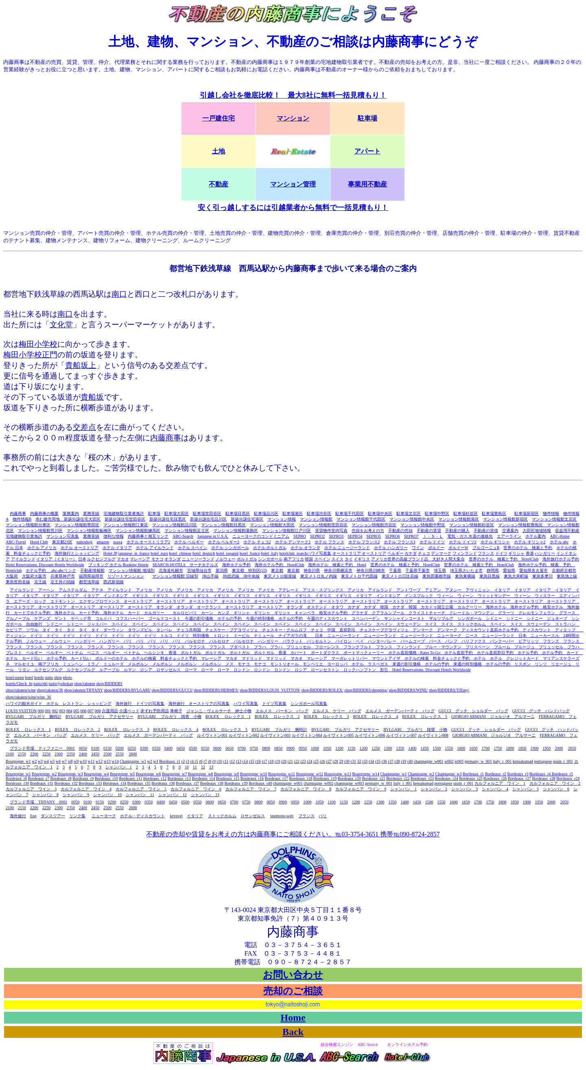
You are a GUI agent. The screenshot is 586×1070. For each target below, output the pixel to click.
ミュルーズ (111, 664)
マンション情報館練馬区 (138, 530)
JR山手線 (210, 576)
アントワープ (406, 590)
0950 (303, 748)
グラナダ (358, 612)
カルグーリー (469, 607)
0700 (242, 748)
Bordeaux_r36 (163, 783)
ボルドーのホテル (109, 658)
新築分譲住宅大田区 (82, 519)
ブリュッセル (296, 647)
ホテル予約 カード (558, 652)
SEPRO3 (336, 536)
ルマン (128, 669)
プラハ (258, 647)
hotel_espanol (227, 553)
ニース (471, 635)
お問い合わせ (293, 974)
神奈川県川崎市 (370, 570)
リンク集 (77, 816)
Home (292, 1017)
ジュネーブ (557, 618)
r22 (296, 761)
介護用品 (110, 711)
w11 (91, 761)
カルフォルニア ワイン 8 (305, 789)
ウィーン (443, 595)
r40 (410, 761)
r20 (283, 761)
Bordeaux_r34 (114, 783)
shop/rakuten (84, 683)
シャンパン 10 (107, 794)
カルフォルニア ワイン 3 (31, 789)
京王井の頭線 (62, 582)
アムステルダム (71, 590)
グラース (565, 612)
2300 (59, 754)
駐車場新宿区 (526, 513)
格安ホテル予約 (333, 612)
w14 (115, 761)
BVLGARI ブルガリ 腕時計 (33, 716)
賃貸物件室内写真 (331, 530)
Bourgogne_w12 (309, 774)
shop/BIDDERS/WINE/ (408, 690)
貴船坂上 (80, 365)
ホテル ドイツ (432, 542)
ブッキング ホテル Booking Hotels (118, 564)
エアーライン (509, 536)
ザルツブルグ (439, 618)
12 (203, 767)
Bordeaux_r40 (260, 783)
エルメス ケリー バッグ (337, 711)
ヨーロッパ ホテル (345, 664)
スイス (337, 559)
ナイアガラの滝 (290, 635)
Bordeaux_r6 (16, 778)
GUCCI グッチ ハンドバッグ (541, 711)
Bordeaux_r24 (446, 778)
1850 (522, 748)
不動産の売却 (400, 530)
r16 (257, 761)
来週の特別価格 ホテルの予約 (479, 664)
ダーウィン (111, 630)
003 (62, 711)
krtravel (176, 816)
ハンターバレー (380, 641)
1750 (498, 748)
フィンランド (465, 553)
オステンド (315, 607)
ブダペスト (237, 647)
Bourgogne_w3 (70, 774)
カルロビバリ (182, 612)
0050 (83, 748)
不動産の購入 (457, 530)
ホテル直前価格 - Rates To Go (414, 652)
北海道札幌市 (171, 570)
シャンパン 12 (172, 794)
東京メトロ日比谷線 (400, 576)
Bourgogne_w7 (174, 774)
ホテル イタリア (117, 547)
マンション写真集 (62, 536)
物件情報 (551, 513)
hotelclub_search (293, 553)
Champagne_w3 (448, 774)
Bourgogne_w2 (44, 774)
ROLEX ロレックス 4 (375, 716)
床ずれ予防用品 (154, 711)
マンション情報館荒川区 (40, 530)
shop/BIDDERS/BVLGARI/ (127, 690)
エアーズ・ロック (28, 601)
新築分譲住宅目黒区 (167, 519)
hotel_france (250, 553)
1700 (485, 748)
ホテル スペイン (193, 547)
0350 (156, 748)
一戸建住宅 (218, 118)
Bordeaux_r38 (211, 783)
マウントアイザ (386, 658)
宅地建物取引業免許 (24, 536)
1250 (376, 748)
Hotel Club (39, 542)
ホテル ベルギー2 (224, 542)
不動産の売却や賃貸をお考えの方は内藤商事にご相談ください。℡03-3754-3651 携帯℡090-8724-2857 (293, 834)
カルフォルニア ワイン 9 (360, 789)
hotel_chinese (180, 553)
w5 (52, 761)
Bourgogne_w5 (122, 774)
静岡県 (493, 570)
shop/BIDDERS (109, 683)
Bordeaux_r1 (169, 761)
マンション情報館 (316, 519)
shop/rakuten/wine (21, 690)
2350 (71, 754)
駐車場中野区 (437, 513)
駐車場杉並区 (465, 513)
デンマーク (441, 553)
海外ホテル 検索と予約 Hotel (337, 564)
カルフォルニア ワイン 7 (250, 789)
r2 (183, 761)
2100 (10, 754)
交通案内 (510, 530)
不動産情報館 (92, 570)
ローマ (189, 669)
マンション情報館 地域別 (132, 570)
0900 (290, 748)
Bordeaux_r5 (562, 774)
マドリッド (250, 658)
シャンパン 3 (464, 789)
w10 (83, 761)
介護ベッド (129, 711)
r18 (270, 761)
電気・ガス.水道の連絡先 (470, 536)
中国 (333, 630)
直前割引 (347, 630)
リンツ (539, 664)
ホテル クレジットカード (512, 658)
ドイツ (501, 553)
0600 (217, 748)
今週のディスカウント (325, 618)
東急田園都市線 (436, 576)
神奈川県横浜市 (338, 570)
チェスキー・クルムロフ (284, 630)
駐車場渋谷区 (319, 513)
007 (90, 711)
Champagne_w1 (133, 761)
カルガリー (154, 612)
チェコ (424, 553)
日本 (82, 559)
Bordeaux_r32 (65, 783)
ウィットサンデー (492, 595)
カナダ (411, 553)
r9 (214, 761)
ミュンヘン (71, 664)
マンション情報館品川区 (174, 525)
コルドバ (101, 618)
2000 (559, 748)
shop (58, 677)
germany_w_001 (478, 761)
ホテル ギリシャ (495, 542)
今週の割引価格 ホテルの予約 (213, 618)
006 (84, 711)
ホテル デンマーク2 (293, 542)
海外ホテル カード (119, 612)
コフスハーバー (128, 618)
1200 (363, 748)
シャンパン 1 (118, 767)
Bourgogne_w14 (365, 774)
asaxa (117, 542)
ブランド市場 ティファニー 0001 (42, 748)
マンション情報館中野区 (422, 525)
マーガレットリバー (347, 658)
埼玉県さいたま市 (466, 570)
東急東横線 (465, 576)
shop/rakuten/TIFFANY (83, 690)
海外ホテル (496, 607)
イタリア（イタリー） (56, 559)
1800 (510, 748)
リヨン (22, 669)
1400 (412, 748)
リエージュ (559, 664)
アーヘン (46, 590)
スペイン (322, 559)
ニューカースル (545, 635)
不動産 (218, 184)
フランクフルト (357, 647)
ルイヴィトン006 (370, 735)
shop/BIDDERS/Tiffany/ (449, 690)
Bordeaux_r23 (422, 778)
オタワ (335, 607)
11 (195, 767)
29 (341, 761)
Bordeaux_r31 (41, 783)
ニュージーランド (198, 559)
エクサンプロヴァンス (97, 601)
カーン (205, 612)
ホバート (296, 652)
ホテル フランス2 (364, 542)
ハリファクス (471, 641)
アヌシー (451, 590)
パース (433, 641)
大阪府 (12, 576)
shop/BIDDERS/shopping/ (366, 690)
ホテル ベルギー (189, 542)
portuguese (543, 761)
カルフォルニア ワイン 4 (86, 789)
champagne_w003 (349, 783)
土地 (218, 151)
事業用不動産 (367, 184)
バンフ (449, 641)
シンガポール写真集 (309, 703)
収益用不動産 (567, 530)
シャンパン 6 (556, 789)
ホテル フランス (329, 542)
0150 (107, 748)
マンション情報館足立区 (186, 530)
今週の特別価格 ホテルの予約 (272, 618)
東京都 (277, 570)
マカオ (123, 559)
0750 (254, 748)
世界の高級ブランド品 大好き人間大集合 (426, 559)
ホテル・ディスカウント (142, 816)
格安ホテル (551, 607)
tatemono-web (281, 816)
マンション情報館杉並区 (471, 525)
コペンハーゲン (364, 618)
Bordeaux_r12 (154, 778)
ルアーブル (107, 669)
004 (69, 711)
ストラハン (563, 624)
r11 (225, 761)
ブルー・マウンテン (441, 647)
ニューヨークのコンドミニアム (260, 536)
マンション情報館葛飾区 (235, 530)
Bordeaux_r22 (397, 778)
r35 (377, 761)
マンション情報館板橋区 (89, 530)
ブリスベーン (475, 647)
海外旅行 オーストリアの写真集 (199, 703)
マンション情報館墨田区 (77, 525)
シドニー (492, 618)
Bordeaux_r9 (83, 778)
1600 (461, 748)
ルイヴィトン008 (433, 735)
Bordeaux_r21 (373, 778)
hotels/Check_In (19, 683)
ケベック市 (79, 618)
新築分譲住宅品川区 (208, 519)
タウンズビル (138, 630)
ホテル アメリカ (42, 547)
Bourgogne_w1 (18, 761)
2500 (107, 754)
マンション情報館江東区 (125, 525)
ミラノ (91, 664)
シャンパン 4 (495, 789)
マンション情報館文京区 (554, 519)
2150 (22, 754)
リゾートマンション (125, 576)
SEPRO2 (317, 536)
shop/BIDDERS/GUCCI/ (171, 690)
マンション (293, 118)
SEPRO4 (355, 536)
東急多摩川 (542, 576)
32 (359, 761)
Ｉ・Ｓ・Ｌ (433, 536)
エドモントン (60, 601)
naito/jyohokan (61, 683)
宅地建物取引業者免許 (123, 513)
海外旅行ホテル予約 (560, 559)
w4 (46, 761)
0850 (278, 748)
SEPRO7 (411, 536)
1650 (473, 748)
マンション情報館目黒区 (223, 525)
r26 (322, 761)
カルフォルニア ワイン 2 (554, 783)
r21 (290, 761)
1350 (400, 748)
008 (98, 711)
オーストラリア (347, 553)
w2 (34, 761)
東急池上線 (567, 576)
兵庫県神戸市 (62, 576)
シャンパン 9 (76, 794)
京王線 (40, 582)
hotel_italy (269, 553)
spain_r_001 (563, 761)
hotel (29, 677)
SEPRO (299, 536)
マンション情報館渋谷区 (374, 525)
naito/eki (40, 683)
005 (76, 711)
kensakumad (523, 761)
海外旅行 (18, 816)
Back (293, 1031)
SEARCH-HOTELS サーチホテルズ (185, 564)
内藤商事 (165, 437)
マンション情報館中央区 (411, 519)
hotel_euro (159, 553)
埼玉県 (440, 570)
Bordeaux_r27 (519, 778)
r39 (403, 761)
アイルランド (23, 559)
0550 (205, 748)
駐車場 (367, 118)
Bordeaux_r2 (495, 774)
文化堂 (61, 324)
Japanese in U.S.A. (212, 536)
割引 (386, 669)
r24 (309, 761)
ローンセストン (323, 669)
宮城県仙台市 (199, 570)
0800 (266, 748)
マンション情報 (281, 519)
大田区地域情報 (537, 530)
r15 (251, 761)
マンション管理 (293, 184)
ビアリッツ (526, 641)
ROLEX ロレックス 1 (228, 716)
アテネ (95, 590)
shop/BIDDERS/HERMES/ (216, 690)
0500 (193, 748)
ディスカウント (534, 630)
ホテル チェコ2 (257, 542)
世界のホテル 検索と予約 (527, 547)
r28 (335, 761)
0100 (95, 748)
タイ (349, 559)
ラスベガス (378, 664)
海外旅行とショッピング (77, 553)
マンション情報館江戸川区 (286, 530)
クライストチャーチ (425, 612)
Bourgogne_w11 (281, 774)
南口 (119, 294)
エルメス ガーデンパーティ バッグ (400, 711)
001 (48, 711)
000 (41, 711)
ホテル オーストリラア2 (149, 542)
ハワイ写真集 (319, 553)
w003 (459, 761)
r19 (277, 761)
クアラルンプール (386, 612)
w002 (448, 761)
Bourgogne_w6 (148, 774)
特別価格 (201, 635)
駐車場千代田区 (349, 513)
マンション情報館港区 (458, 519)
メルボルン (136, 664)
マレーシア (140, 559)
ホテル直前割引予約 (493, 652)
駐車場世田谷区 (207, 513)
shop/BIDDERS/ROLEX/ (322, 690)
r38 (397, 761)
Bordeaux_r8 (60, 778)
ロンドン (240, 669)
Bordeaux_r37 (187, 783)
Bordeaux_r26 (495, 778)
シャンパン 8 (45, 794)
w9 (76, 761)
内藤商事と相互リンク (148, 536)
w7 (64, 761)
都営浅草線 (89, 582)
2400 (83, 754)
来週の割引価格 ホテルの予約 (420, 664)
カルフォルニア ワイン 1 (499, 783)
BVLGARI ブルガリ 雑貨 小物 (169, 716)
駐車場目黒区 (237, 513)
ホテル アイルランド (155, 547)
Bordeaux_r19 (325, 778)
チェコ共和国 (187, 630)
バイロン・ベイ (347, 641)
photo (67, 677)
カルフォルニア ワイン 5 (141, 789)
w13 (107, 761)
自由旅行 (34, 624)
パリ (126, 641)
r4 (192, 761)
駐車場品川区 (266, 513)
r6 (200, 761)
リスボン (520, 664)
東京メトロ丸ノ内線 (318, 576)
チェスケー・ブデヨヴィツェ (229, 630)
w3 (40, 761)
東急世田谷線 (18, 582)
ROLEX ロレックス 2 (277, 716)
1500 (437, 748)
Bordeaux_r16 (252, 778)
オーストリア (374, 553)
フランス (486, 553)
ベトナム (73, 652)
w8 (70, 761)
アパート (367, 151)
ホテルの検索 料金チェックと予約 (162, 658)
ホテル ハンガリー (391, 547)
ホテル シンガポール (230, 547)
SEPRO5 (373, 536)
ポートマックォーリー (363, 652)
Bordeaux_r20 (349, 778)
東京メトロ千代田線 (359, 576)
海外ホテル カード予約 (74, 612)
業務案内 (71, 513)
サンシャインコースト (402, 618)
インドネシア (113, 595)
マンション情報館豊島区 (522, 525)
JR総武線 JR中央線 (241, 576)
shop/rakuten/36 (50, 690)
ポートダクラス (323, 652)
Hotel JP (110, 553)
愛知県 (509, 570)
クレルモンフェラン (534, 612)
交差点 (84, 427)
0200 (120, 748)
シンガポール (270, 559)
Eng (33, 816)
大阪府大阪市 (34, 576)
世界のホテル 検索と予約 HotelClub (504, 559)
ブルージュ (522, 647)
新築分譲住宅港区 (247, 519)
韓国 (309, 559)
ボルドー (436, 547)
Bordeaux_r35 (139, 783)
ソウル (30, 630)
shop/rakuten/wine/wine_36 (28, 697)
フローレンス (325, 647)
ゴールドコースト (164, 618)
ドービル (240, 635)
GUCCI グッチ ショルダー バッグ (473, 711)
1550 (449, 748)
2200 (34, 754)
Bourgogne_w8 (200, 774)
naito (49, 677)
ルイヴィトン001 (212, 735)
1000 (315, 748)
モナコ (157, 559)
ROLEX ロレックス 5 (424, 716)
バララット (290, 641)
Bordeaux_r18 (300, 778)
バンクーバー (500, 641)
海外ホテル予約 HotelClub (279, 564)
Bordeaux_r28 (543, 778)
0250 (132, 748)
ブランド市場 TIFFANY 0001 (38, 802)
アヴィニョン (475, 590)
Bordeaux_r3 (517, 774)
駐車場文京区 (408, 513)
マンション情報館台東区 (28, 525)
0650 (229, 748)
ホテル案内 (535, 536)
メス (227, 664)
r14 (245, 761)
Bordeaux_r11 (130, 778)
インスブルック (416, 595)
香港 (530, 553)
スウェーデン (406, 624)
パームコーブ (410, 641)
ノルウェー (225, 559)
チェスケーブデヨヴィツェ (382, 630)
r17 (264, 761)
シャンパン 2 (434, 789)
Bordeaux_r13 (179, 778)
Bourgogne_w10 (253, 774)
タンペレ (162, 630)
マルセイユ (22, 664)
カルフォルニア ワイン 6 (196, 789)
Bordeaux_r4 (540, 774)
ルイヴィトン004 (307, 735)
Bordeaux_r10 (106, 778)
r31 (353, 761)
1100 (339, 748)
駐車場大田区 (176, 513)
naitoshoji (84, 542)
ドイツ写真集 (274, 703)
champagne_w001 (429, 761)
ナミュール (262, 635)
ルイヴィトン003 (275, 735)
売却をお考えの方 (368, 530)
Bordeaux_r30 (17, 783)
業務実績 (91, 513)
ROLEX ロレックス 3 (326, 716)
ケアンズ (40, 618)
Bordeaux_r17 (276, 778)
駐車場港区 (292, 513)
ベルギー (395, 553)
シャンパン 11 (140, 794)
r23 (303, 761)
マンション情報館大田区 (272, 525)
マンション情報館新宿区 (505, 519)
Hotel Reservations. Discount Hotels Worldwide (45, 564)
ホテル (478, 658)
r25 (316, 761)
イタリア (500, 590)
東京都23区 (62, 542)
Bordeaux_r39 (235, 783)
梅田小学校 (38, 344)
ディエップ (565, 630)
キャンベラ (305, 612)
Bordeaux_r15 (227, 778)
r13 (238, 761)
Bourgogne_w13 (337, 774)
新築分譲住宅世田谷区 (125, 519)
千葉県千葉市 (417, 570)
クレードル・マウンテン (469, 612)
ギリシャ (516, 553)
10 (187, 767)
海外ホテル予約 (236, 564)
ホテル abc (559, 542)
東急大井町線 (516, 576)
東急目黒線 (489, 576)
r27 (329, 761)
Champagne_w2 (421, 774)
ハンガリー (545, 553)
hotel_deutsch (203, 553)
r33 (364, 761)
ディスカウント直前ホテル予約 (489, 630)
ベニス (93, 652)
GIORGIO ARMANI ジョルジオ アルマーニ (493, 716)
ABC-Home (559, 536)
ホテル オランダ (305, 547)
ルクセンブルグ (101, 559)
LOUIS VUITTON (21, 711)
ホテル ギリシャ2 (530, 542)
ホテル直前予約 (456, 652)
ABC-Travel (16, 542)
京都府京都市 (564, 570)
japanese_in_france (133, 553)
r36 (384, 761)
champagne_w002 (318, 783)
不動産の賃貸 (429, 530)
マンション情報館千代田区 (361, 519)
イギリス (362, 559)
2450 (95, 754)
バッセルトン (317, 641)
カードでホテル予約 (30, 612)
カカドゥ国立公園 (435, 607)
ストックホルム (471, 624)
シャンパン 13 (205, 794)
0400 (168, 748)
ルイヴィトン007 (401, 735)
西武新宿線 (113, 582)
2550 (120, 754)
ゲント (58, 618)
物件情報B (22, 519)
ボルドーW (458, 547)
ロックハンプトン (359, 669)
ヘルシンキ (152, 652)
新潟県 (222, 570)
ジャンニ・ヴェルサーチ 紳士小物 (218, 711)
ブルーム (500, 647)
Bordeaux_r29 (567, 778)
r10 (219, 761)
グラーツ (504, 612)
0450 (181, 748)
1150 (352, 748)
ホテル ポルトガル (270, 547)
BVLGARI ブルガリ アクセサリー (99, 716)
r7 (205, 761)
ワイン (418, 547)
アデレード (286, 590)
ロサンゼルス (166, 669)
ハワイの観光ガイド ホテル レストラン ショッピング (59, 703)
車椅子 (176, 711)
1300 (388, 748)
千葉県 (395, 570)
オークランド (209, 607)
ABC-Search (183, 536)
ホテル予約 (526, 652)
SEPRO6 (392, 536)
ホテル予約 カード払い (66, 658)
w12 (99, 761)
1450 (424, 748)
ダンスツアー (53, 816)
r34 (371, 761)
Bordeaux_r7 (38, 778)
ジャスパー (95, 624)
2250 (46, 754)
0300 (144, 748)
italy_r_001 (502, 761)
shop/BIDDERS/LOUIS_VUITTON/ (270, 690)
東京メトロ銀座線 (280, 576)
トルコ (168, 635)
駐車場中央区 (380, 513)
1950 (546, 748)
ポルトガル (247, 559)
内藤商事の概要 (44, 513)
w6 (58, 761)
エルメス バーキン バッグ (282, 711)
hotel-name (15, 677)
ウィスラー (543, 595)
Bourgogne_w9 (226, 774)
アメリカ (379, 559)
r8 (209, 761)
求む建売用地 (49, 519)
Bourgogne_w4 (96, 774)
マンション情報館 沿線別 (175, 576)
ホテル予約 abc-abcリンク (51, 570)
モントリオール (282, 664)
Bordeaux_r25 (470, 778)
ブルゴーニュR (486, 547)
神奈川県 (312, 570)
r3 (187, 761)
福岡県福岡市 (91, 576)
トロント (219, 635)
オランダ (172, 559)
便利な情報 (113, 536)
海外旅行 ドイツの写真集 (140, 703)
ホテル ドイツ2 (463, 542)
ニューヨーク (447, 635)
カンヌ (221, 612)
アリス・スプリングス (321, 590)
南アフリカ (294, 559)
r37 (390, 761)
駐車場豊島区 (494, 513)
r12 (232, 761)
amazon (102, 542)
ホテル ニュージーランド (347, 547)
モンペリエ (313, 664)
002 (55, 711)
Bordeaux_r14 (203, 778)
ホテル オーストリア (79, 547)
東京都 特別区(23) (249, 570)
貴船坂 (92, 397)
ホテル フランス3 (399, 542)
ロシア (144, 669)
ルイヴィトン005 (338, 735)
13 (211, 767)
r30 (347, 761)
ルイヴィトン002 (244, 735)
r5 (196, 761)
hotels (39, 677)
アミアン (431, 590)
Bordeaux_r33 (90, 783)
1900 (534, 748)
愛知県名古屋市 (533, 570)
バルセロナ (193, 641)
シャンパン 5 (525, 789)
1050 (327, 748)
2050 (572, 748)
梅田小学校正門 (30, 354)
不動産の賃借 (486, 530)
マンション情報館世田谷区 (323, 525)
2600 (133, 754)
